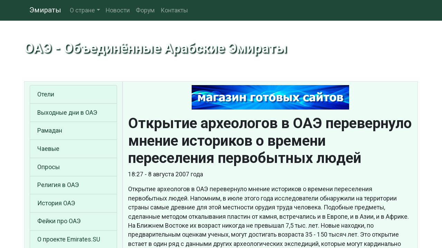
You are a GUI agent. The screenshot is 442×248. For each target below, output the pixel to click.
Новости (118, 10)
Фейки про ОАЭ (59, 221)
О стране (82, 10)
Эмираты (45, 10)
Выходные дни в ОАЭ (67, 112)
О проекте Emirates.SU (68, 239)
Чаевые (48, 148)
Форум (145, 10)
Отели (45, 94)
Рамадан (49, 130)
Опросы (48, 167)
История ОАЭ (56, 203)
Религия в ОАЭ (58, 185)
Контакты (174, 10)
